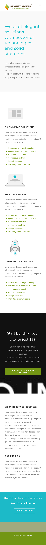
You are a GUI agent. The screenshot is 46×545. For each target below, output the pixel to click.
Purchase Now (25, 511)
